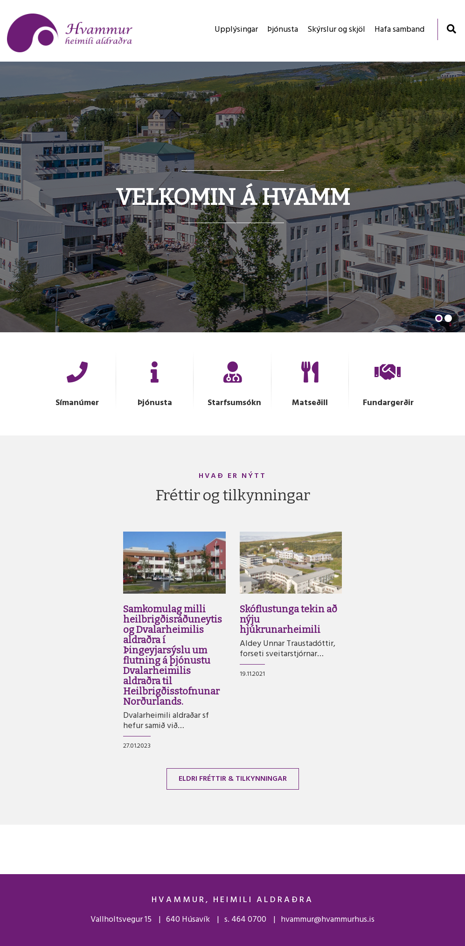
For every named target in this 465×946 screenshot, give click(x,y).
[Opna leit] (451, 28)
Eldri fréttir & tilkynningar (233, 779)
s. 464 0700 (245, 919)
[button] (439, 318)
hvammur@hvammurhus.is (328, 919)
